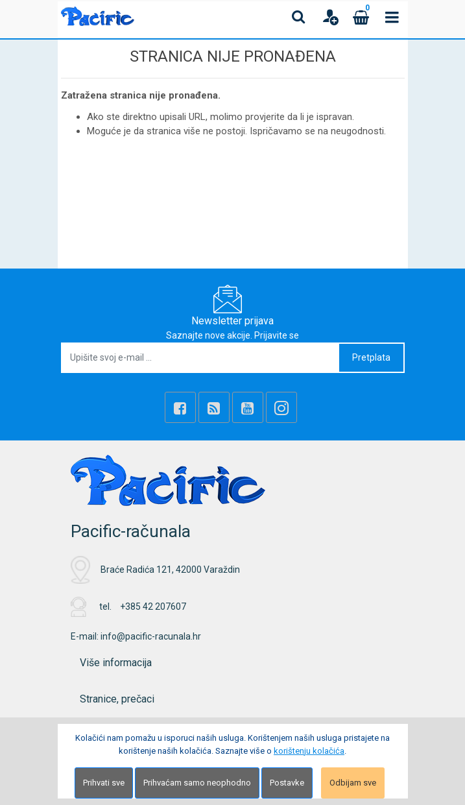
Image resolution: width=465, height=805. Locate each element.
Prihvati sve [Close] (104, 782)
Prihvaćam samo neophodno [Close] (197, 782)
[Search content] (299, 16)
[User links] (330, 16)
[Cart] (361, 16)
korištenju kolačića (309, 751)
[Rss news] (214, 407)
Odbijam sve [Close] (352, 782)
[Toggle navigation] (392, 16)
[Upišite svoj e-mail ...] (200, 357)
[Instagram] (281, 407)
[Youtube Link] (247, 407)
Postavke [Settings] (287, 782)
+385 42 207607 (153, 606)
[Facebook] (180, 407)
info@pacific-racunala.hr (151, 636)
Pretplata (371, 357)
